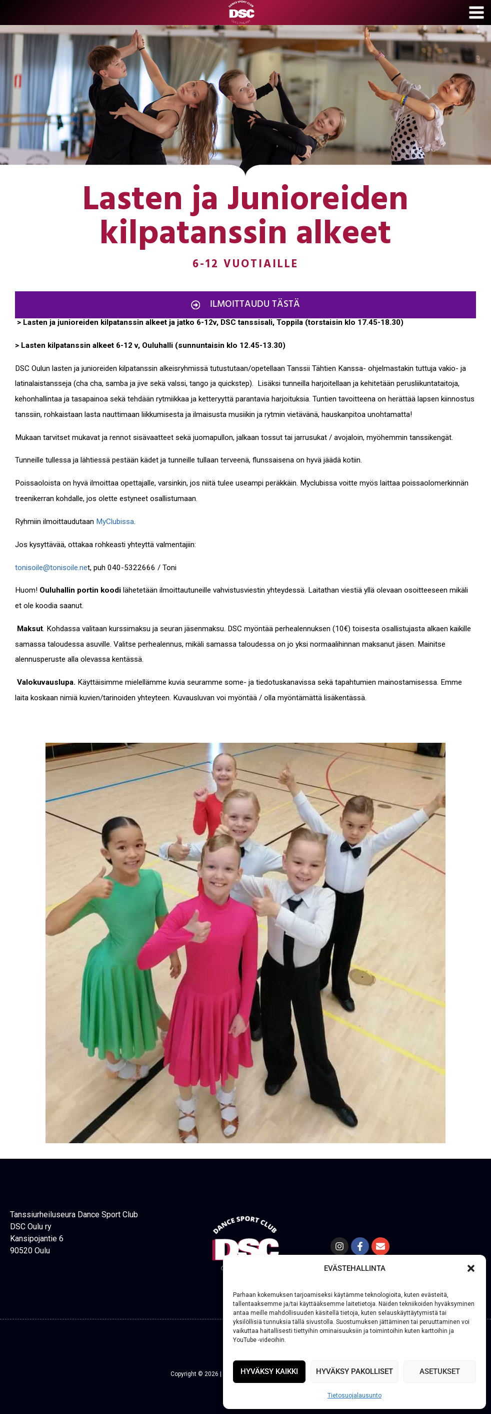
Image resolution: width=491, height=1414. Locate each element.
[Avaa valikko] (477, 13)
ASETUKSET (440, 1371)
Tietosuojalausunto (355, 1395)
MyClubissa (115, 521)
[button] (471, 1268)
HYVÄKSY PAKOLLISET (354, 1371)
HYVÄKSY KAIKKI (269, 1371)
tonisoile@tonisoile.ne (51, 567)
